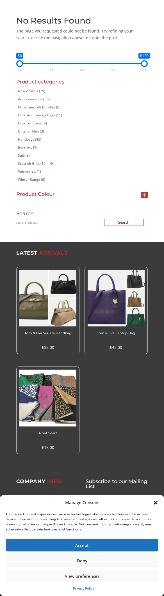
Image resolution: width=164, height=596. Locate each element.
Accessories (31, 99)
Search (123, 222)
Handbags (29, 139)
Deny (82, 560)
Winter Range (31, 179)
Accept (82, 545)
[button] (155, 502)
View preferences (82, 576)
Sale (24, 155)
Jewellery (27, 147)
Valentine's (29, 171)
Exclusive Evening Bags (40, 115)
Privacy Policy (83, 588)
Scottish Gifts (32, 163)
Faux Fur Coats (32, 123)
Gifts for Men (31, 131)
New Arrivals (31, 91)
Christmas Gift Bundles (39, 107)
